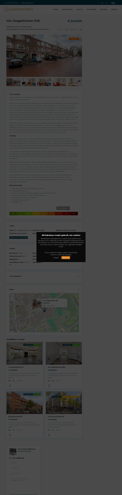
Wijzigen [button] (56, 257)
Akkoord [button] (66, 257)
